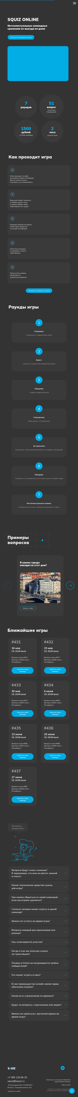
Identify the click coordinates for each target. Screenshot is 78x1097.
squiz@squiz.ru (16, 1081)
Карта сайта (66, 1085)
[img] (63, 1068)
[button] (38, 63)
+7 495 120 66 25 (17, 1077)
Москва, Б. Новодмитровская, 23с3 (20, 1087)
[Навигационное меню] (74, 3)
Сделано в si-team (14, 1091)
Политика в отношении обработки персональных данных (58, 1081)
